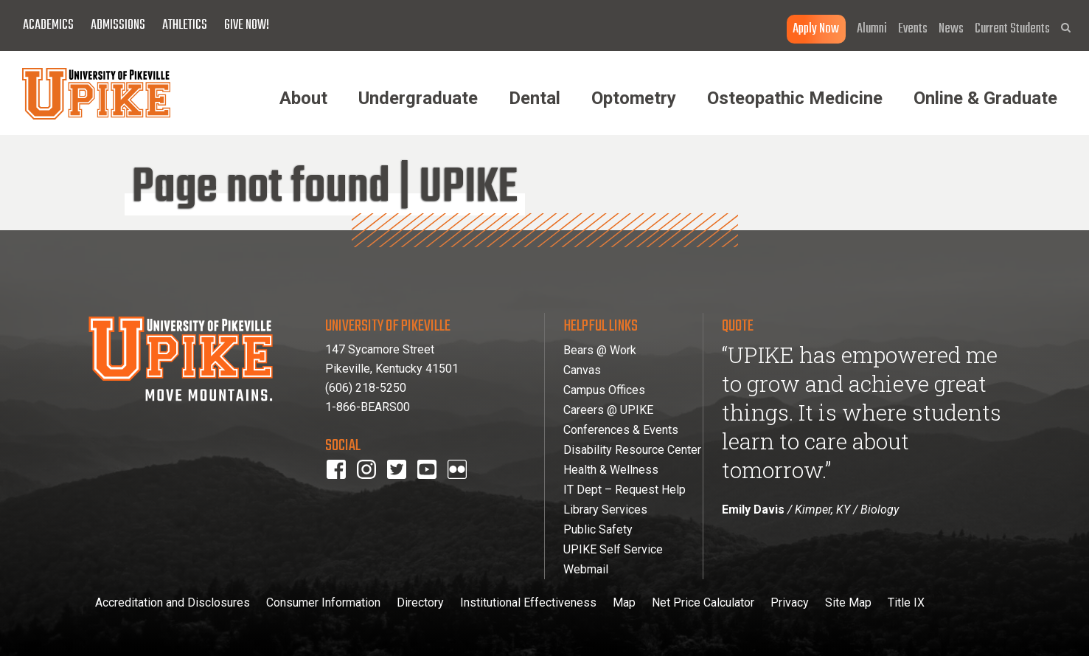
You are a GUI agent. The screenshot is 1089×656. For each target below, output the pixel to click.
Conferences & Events (620, 430)
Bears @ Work (599, 350)
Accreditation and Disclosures (172, 602)
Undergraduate (418, 98)
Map (624, 602)
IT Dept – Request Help (624, 490)
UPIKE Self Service (613, 549)
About (303, 98)
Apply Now (816, 29)
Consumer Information (323, 602)
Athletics (184, 25)
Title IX (906, 602)
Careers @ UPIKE (608, 410)
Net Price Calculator (703, 602)
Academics (48, 25)
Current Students (1012, 29)
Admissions (118, 25)
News (951, 29)
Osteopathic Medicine (795, 98)
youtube (436, 489)
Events (913, 29)
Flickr (460, 489)
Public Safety (598, 529)
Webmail (585, 569)
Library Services (605, 510)
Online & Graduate (985, 98)
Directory (420, 602)
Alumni (872, 29)
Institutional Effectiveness (528, 602)
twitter (402, 489)
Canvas (582, 370)
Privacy (789, 602)
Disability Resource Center (632, 450)
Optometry (633, 98)
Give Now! (246, 25)
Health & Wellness (610, 470)
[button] (1066, 27)
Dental (534, 98)
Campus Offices (604, 390)
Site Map (848, 602)
